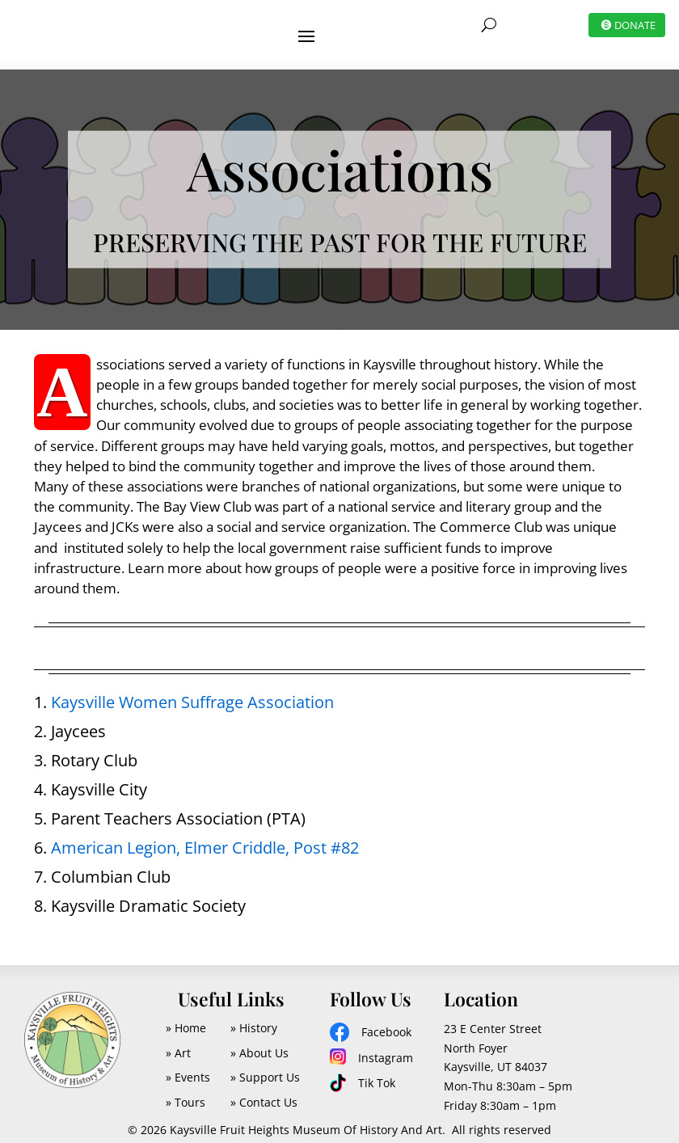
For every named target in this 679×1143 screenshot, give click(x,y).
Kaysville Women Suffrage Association (192, 692)
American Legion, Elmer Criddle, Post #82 (205, 838)
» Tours (185, 1092)
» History (253, 1018)
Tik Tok (376, 1073)
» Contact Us (263, 1092)
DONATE (635, 25)
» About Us (259, 1043)
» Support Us (265, 1067)
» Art (178, 1043)
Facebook (386, 1022)
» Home (186, 1018)
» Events (188, 1067)
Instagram (385, 1048)
